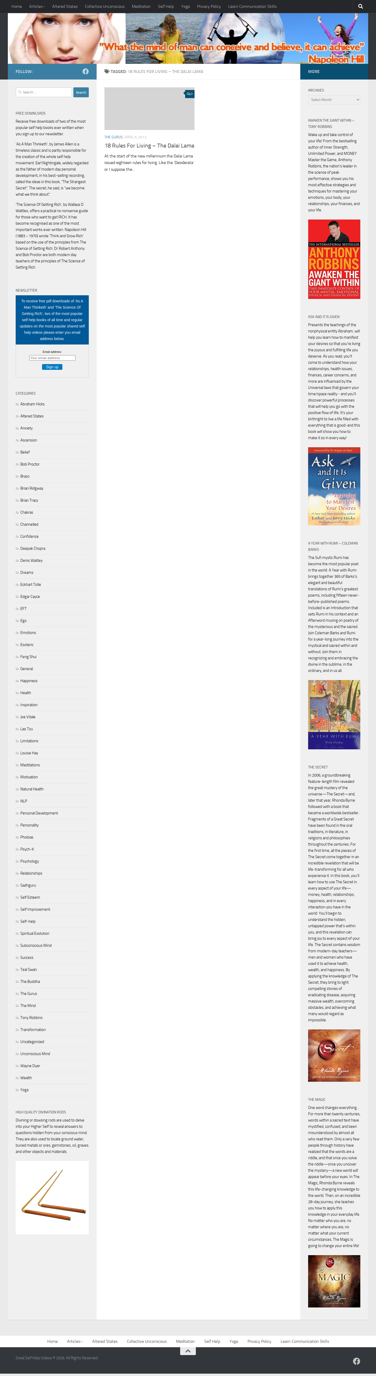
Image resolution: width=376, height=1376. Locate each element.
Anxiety (26, 430)
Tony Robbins (31, 1020)
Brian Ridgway (31, 490)
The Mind (28, 1008)
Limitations (29, 743)
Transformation (33, 1032)
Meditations (30, 767)
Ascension (28, 442)
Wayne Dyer (30, 1068)
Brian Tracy (29, 502)
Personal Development (39, 815)
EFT (23, 611)
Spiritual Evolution (34, 935)
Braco (25, 478)
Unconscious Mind (35, 1056)
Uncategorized (32, 1044)
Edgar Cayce (30, 599)
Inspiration (29, 707)
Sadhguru (28, 887)
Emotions (28, 635)
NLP (23, 803)
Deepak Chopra (32, 550)
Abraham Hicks (32, 406)
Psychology (29, 863)
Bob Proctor (30, 466)
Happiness (29, 683)
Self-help (28, 923)
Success (26, 960)
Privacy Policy (209, 6)
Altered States (65, 6)
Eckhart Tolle (30, 587)
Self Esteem (30, 899)
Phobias (26, 839)
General (26, 671)
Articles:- (37, 6)
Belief (25, 454)
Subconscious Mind (36, 947)
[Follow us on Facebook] (86, 74)
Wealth (26, 1080)
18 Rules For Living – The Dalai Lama (149, 148)
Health (25, 695)
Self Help (166, 6)
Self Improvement (35, 911)
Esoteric (26, 647)
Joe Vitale (28, 719)
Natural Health (32, 791)
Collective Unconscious (105, 6)
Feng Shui (28, 659)
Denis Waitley (31, 562)
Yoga (185, 6)
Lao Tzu (26, 731)
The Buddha (30, 984)
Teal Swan (28, 972)
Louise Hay (29, 755)
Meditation (141, 6)
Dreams (26, 575)
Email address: (52, 354)
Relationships (31, 875)
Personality (29, 827)
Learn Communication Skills (252, 6)
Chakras (26, 514)
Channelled (29, 526)
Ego (23, 623)
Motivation (29, 779)
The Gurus (113, 139)
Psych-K (27, 851)
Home (16, 6)
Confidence (29, 538)
